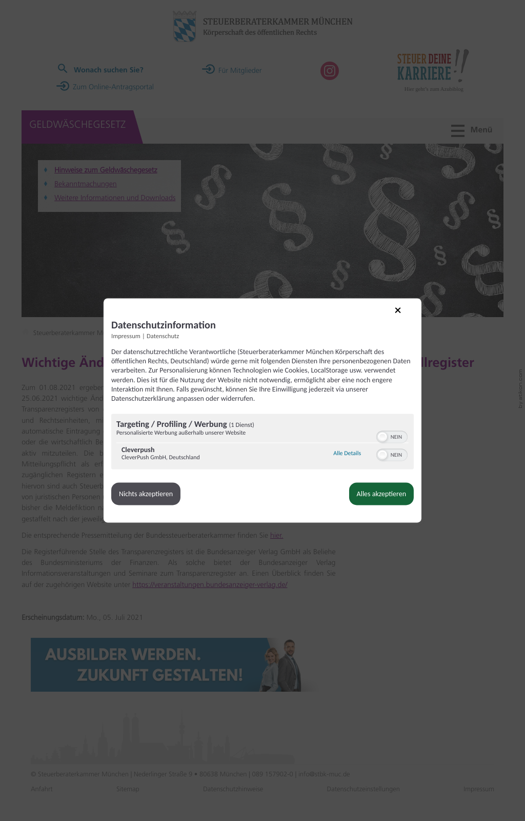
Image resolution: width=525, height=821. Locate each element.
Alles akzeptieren (363, 500)
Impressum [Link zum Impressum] (143, 333)
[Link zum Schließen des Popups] (387, 313)
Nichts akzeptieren (164, 500)
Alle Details (329, 459)
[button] (364, 442)
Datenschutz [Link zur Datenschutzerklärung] (181, 333)
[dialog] (262, 410)
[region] (262, 449)
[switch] (374, 442)
